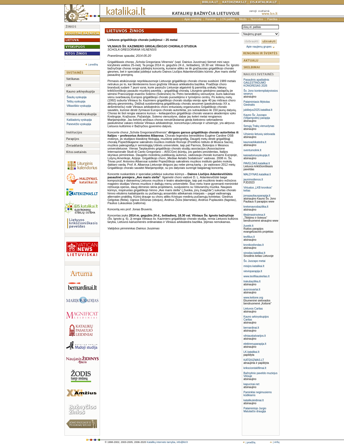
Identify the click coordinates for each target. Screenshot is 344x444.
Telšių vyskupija (76, 101)
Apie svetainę (193, 19)
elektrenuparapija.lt (254, 343)
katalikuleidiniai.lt (253, 400)
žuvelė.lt (248, 225)
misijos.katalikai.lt (253, 266)
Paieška (272, 19)
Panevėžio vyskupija (79, 124)
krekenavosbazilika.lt (255, 206)
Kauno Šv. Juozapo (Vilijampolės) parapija (256, 116)
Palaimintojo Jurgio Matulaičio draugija (254, 410)
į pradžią (91, 64)
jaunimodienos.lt (253, 179)
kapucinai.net (251, 384)
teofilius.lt (249, 236)
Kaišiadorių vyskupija (79, 119)
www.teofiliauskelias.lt (256, 276)
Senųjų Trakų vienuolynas (258, 126)
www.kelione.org (253, 297)
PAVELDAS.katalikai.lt (256, 163)
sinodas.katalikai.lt (254, 252)
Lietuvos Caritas (253, 308)
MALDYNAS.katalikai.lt (257, 174)
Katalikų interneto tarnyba (161, 442)
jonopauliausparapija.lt (256, 195)
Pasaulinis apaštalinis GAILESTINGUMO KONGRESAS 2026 (256, 82)
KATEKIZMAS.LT (253, 359)
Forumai (211, 19)
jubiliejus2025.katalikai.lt (257, 109)
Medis (242, 19)
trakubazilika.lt (251, 281)
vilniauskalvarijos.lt (254, 335)
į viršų (275, 442)
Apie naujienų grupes (260, 46)
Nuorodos (257, 19)
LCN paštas (227, 19)
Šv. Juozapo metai (254, 261)
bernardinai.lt (251, 327)
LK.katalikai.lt (251, 351)
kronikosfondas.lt (253, 244)
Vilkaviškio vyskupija (79, 105)
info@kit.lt (182, 442)
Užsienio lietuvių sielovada (259, 134)
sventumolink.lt (252, 150)
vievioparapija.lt (252, 271)
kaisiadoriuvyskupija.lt (256, 155)
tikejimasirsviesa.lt (254, 214)
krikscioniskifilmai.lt (254, 368)
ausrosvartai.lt (251, 289)
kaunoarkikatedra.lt (254, 142)
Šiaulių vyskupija (77, 97)
